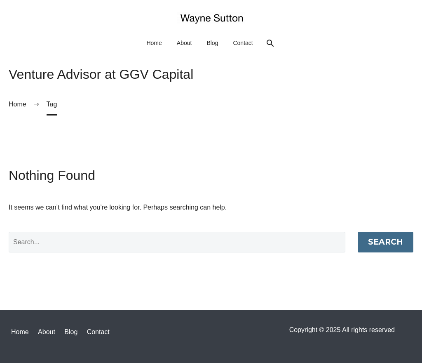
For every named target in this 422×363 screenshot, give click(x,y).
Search (385, 242)
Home (154, 43)
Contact (243, 43)
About (184, 43)
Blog (212, 43)
